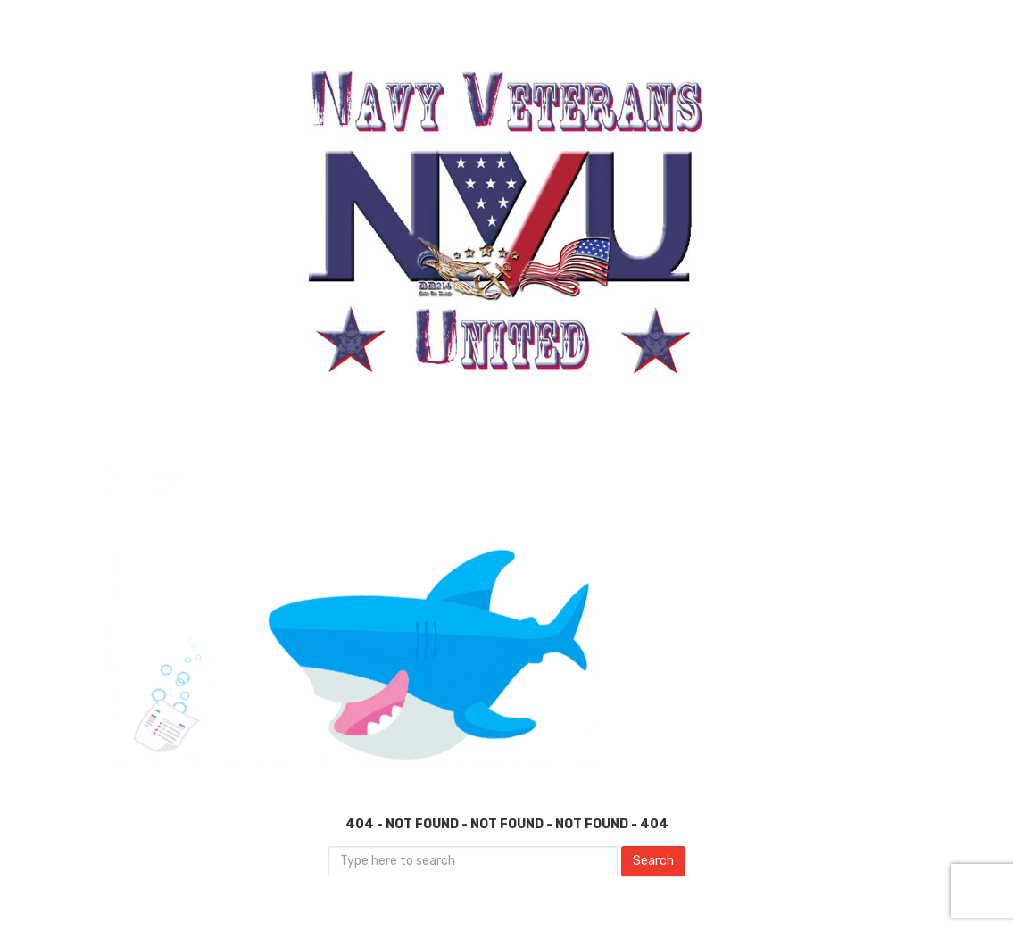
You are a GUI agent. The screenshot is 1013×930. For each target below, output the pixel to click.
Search (653, 860)
